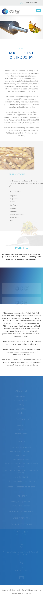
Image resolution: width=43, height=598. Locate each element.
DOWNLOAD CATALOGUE (33, 2)
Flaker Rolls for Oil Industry (21, 448)
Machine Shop (21, 410)
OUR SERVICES (21, 519)
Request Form (21, 430)
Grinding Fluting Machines (21, 502)
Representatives (21, 434)
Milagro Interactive (25, 593)
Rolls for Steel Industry (20, 478)
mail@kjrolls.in (21, 587)
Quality (20, 414)
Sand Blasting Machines (21, 506)
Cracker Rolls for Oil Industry (20, 452)
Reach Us (20, 426)
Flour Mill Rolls (20, 456)
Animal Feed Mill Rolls (21, 460)
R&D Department (20, 401)
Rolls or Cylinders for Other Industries (21, 482)
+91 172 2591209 (21, 571)
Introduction (20, 397)
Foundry (21, 405)
